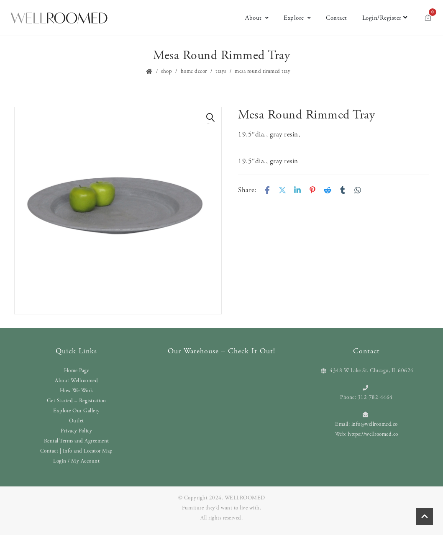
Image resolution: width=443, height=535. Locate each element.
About (257, 18)
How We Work (76, 390)
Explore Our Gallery (76, 410)
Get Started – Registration (76, 400)
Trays (220, 71)
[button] (211, 117)
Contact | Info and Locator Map (76, 451)
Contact (336, 18)
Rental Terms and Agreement (76, 441)
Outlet (76, 420)
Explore (297, 18)
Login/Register (384, 18)
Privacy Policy (76, 431)
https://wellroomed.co (373, 434)
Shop (166, 71)
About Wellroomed (76, 380)
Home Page (77, 370)
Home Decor (194, 71)
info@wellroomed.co (374, 424)
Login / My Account (76, 461)
